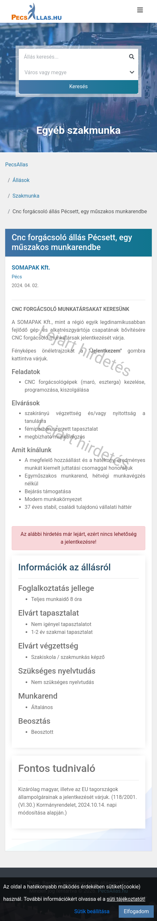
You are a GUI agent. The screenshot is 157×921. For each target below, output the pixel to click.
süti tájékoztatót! (126, 899)
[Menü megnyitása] (140, 10)
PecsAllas (16, 164)
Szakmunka (26, 196)
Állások (21, 180)
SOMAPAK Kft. (31, 267)
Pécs (17, 277)
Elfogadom (136, 911)
